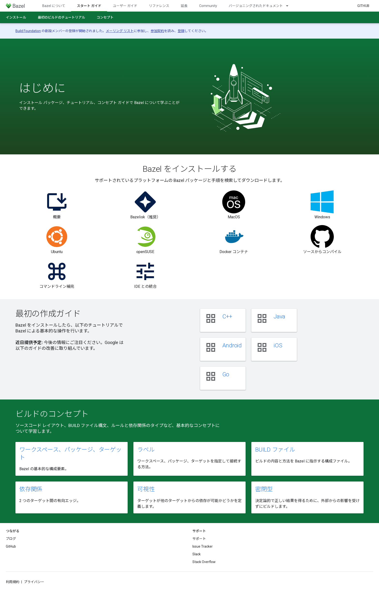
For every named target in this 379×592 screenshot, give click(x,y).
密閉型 (263, 489)
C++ (227, 316)
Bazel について (53, 6)
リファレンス (159, 6)
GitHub (363, 6)
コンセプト (105, 17)
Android (232, 345)
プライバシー (34, 582)
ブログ (11, 539)
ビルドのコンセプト (52, 414)
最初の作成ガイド (47, 313)
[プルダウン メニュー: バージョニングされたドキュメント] (289, 6)
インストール (16, 17)
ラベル (145, 449)
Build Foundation (28, 31)
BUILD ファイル (275, 449)
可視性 (145, 489)
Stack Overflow (204, 562)
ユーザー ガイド (125, 6)
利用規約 (12, 582)
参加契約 (157, 31)
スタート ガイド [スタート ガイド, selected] (89, 6)
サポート (199, 539)
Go (225, 374)
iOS (278, 345)
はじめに (42, 88)
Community (208, 6)
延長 (184, 6)
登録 (181, 31)
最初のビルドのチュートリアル (61, 17)
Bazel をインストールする (190, 169)
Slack (196, 554)
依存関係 (30, 489)
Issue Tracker (202, 546)
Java (279, 316)
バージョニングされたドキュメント (256, 6)
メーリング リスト (120, 31)
